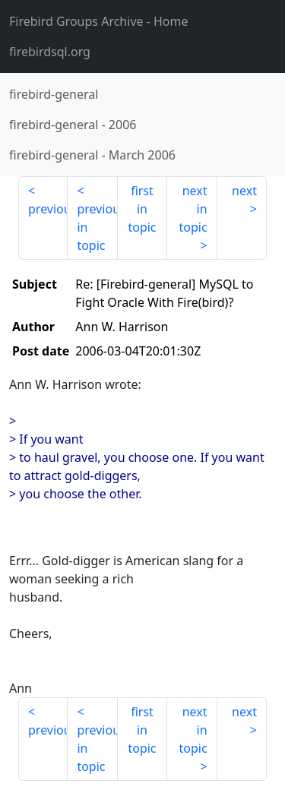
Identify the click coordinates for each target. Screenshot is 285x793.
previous (48, 209)
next (244, 190)
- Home (98, 21)
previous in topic (97, 227)
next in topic (193, 208)
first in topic (142, 208)
